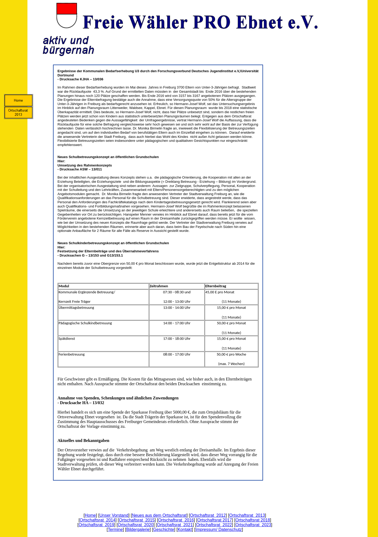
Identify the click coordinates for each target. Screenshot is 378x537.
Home (90, 515)
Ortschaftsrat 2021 (175, 525)
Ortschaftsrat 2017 (214, 520)
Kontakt (185, 529)
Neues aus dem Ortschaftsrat (159, 515)
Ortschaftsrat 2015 (137, 520)
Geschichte (163, 529)
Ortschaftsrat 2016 (176, 520)
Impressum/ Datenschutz (218, 529)
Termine (115, 529)
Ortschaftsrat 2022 (214, 525)
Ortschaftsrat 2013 (247, 515)
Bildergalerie (138, 529)
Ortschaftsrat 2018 (252, 520)
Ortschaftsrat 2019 (96, 525)
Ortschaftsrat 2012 (208, 515)
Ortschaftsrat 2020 (136, 525)
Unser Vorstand (113, 515)
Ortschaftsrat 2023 (253, 525)
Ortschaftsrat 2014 (98, 520)
